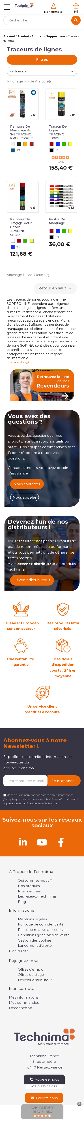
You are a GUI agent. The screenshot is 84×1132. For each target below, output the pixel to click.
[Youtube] (42, 842)
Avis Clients (42, 1108)
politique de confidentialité (23, 803)
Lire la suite (15, 362)
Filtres (42, 59)
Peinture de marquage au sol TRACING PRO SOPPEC (21, 132)
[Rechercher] (42, 20)
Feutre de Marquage (57, 221)
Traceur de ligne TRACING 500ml (58, 132)
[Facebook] (61, 842)
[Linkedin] (23, 842)
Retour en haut (55, 288)
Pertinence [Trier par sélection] (42, 71)
